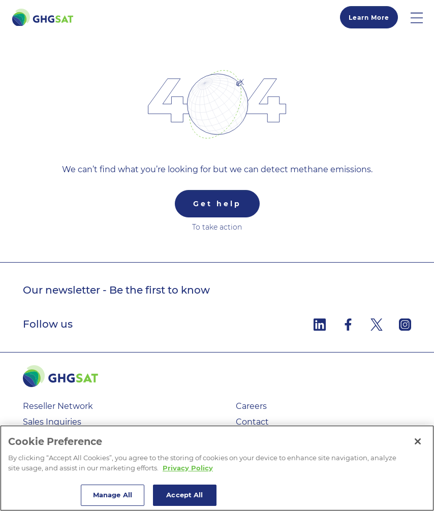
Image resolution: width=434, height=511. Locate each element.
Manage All (112, 495)
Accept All (184, 495)
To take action (217, 227)
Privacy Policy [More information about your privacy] (188, 468)
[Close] (418, 441)
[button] (422, 17)
